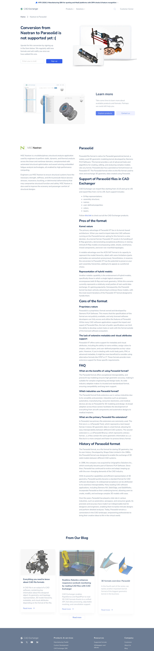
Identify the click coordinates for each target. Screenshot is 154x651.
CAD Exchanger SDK (61, 648)
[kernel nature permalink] (94, 226)
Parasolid (86, 148)
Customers (128, 642)
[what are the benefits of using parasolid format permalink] (130, 371)
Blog (126, 648)
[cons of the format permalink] (108, 301)
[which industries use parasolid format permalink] (120, 391)
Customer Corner (126, 9)
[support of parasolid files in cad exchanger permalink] (96, 183)
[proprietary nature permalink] (99, 306)
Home (23, 17)
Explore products (113, 113)
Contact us (133, 113)
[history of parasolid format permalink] (121, 444)
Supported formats (100, 642)
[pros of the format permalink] (108, 221)
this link (88, 215)
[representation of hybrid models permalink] (113, 271)
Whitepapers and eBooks (99, 646)
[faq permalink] (87, 365)
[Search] (115, 9)
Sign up (54, 61)
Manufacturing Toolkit (61, 642)
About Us (127, 645)
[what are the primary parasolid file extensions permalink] (128, 417)
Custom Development (61, 645)
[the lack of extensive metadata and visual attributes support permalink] (88, 338)
